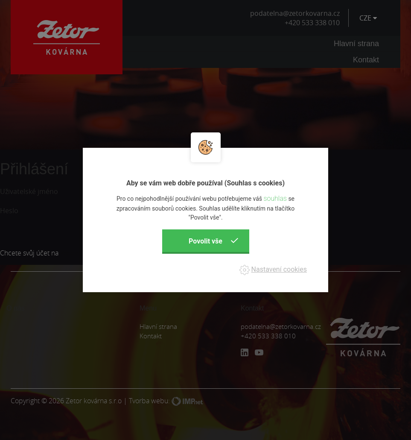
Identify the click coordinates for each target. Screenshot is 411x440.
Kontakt (366, 60)
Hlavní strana (356, 43)
